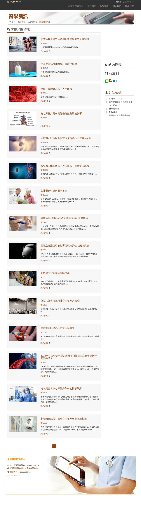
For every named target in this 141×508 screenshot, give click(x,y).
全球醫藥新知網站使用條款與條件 (22, 468)
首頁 (12, 22)
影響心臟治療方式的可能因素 (56, 88)
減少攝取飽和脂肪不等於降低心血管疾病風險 (65, 165)
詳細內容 (45, 51)
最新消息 (91, 6)
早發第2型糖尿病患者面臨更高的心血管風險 (64, 218)
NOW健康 (113, 112)
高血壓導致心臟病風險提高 (55, 273)
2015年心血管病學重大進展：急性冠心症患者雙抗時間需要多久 (69, 357)
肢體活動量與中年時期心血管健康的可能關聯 (65, 39)
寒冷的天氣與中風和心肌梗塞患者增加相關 (64, 418)
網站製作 (18, 475)
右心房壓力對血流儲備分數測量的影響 (61, 113)
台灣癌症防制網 (115, 98)
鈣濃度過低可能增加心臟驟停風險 (59, 64)
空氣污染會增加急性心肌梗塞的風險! (60, 300)
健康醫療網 (114, 109)
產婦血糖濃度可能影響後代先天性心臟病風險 (65, 245)
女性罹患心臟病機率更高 (54, 190)
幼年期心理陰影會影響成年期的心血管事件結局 (66, 138)
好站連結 (115, 93)
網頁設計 (10, 475)
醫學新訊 (104, 6)
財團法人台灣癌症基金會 (119, 115)
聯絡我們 (129, 6)
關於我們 (117, 6)
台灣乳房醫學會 (75, 6)
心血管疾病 (32, 22)
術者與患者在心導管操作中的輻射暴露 (61, 388)
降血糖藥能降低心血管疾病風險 (57, 328)
